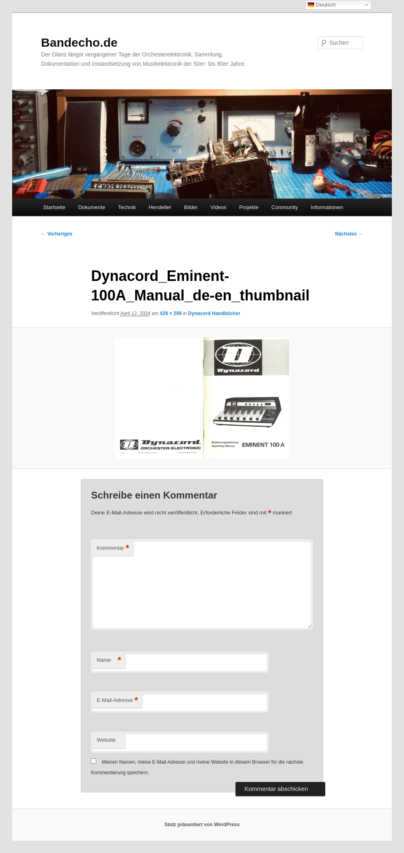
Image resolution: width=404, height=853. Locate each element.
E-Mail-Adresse (117, 700)
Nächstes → (349, 234)
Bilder (190, 207)
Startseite (54, 207)
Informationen (327, 207)
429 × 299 (171, 313)
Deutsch (322, 5)
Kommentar (113, 548)
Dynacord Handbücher (214, 313)
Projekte (249, 207)
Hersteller (160, 207)
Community (284, 207)
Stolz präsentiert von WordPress (202, 824)
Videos (218, 207)
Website (106, 740)
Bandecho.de (79, 42)
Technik (127, 207)
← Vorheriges (56, 234)
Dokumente (91, 207)
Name (109, 660)
